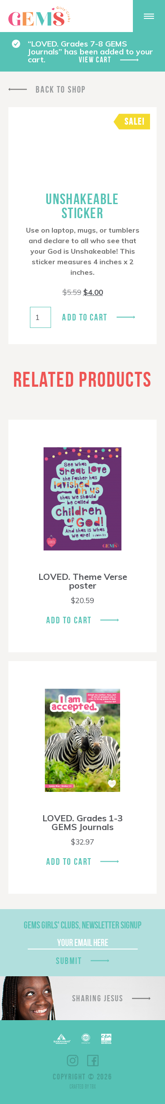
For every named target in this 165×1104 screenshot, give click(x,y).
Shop (91, 16)
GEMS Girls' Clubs (39, 16)
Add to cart (84, 317)
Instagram (72, 1060)
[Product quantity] (40, 317)
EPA (106, 1039)
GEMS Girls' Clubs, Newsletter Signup (82, 925)
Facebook (93, 1060)
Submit (69, 960)
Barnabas (62, 1039)
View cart (95, 60)
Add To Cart (69, 620)
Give (114, 16)
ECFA (85, 1038)
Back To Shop (61, 89)
